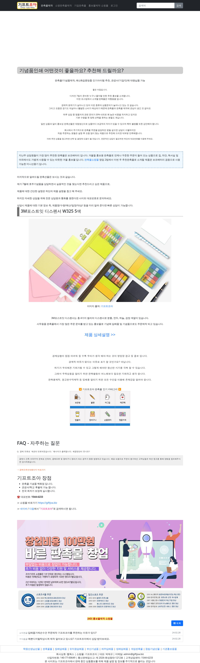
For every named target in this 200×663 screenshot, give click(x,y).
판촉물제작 (47, 5)
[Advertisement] (100, 35)
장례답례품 (61, 649)
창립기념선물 (152, 649)
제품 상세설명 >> (100, 334)
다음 (31, 508)
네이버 (23, 508)
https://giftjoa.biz (47, 502)
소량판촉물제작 (63, 5)
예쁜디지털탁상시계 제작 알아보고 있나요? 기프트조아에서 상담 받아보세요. (69, 638)
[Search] (156, 5)
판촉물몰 (47, 649)
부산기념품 (93, 649)
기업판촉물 (80, 5)
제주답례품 (107, 649)
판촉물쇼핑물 (91, 159)
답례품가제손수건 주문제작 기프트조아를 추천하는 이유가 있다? (62, 632)
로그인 (114, 5)
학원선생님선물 (31, 649)
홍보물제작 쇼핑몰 (98, 5)
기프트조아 (107, 306)
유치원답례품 (77, 649)
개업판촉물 (137, 649)
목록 (177, 623)
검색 (178, 5)
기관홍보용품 (170, 649)
